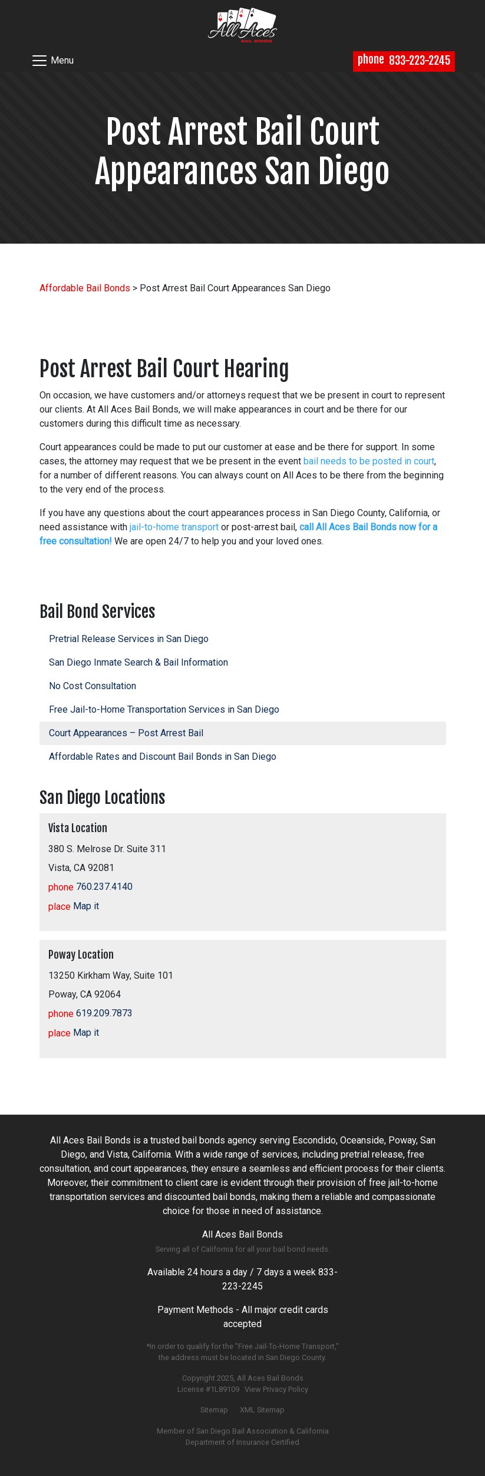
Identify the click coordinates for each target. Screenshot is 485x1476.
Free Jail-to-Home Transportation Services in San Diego (164, 709)
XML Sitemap (262, 1409)
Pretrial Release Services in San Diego (129, 638)
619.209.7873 (90, 1013)
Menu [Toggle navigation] (52, 60)
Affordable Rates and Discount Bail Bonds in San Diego (162, 756)
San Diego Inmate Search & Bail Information (138, 662)
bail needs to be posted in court (368, 461)
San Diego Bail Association (242, 1431)
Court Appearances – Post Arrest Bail (126, 733)
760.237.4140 (90, 886)
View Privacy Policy (276, 1389)
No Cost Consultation (92, 686)
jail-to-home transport (174, 527)
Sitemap (214, 1409)
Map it (73, 906)
